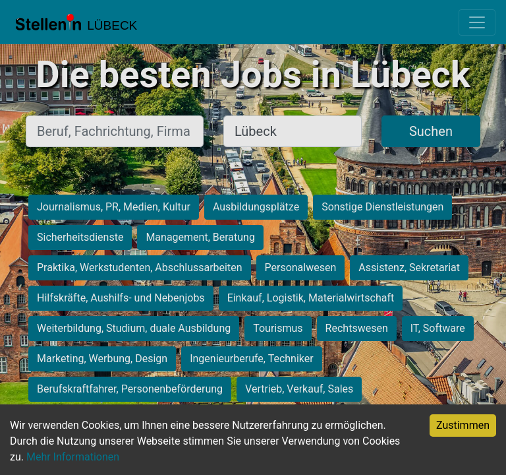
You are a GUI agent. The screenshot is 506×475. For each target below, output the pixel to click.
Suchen (431, 131)
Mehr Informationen (72, 457)
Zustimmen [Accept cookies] (463, 425)
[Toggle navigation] (477, 22)
